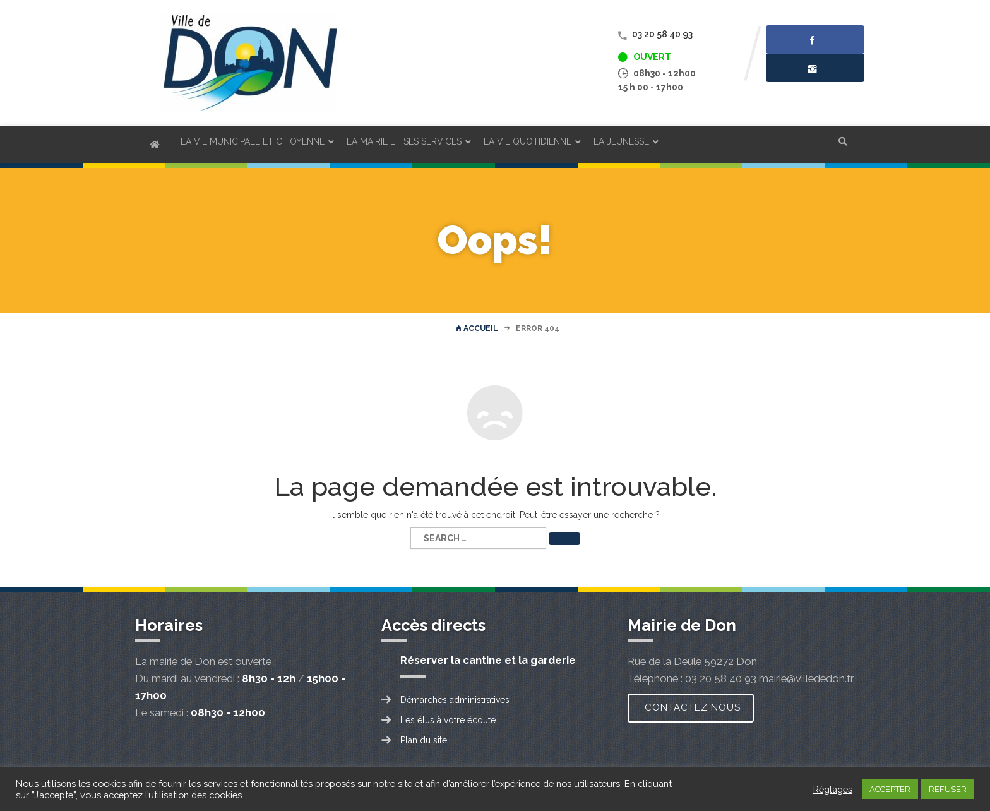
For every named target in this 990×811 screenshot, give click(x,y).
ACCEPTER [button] (889, 789)
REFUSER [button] (948, 789)
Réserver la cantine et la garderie (488, 660)
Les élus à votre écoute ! (450, 720)
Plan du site (423, 740)
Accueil (477, 328)
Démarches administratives (455, 700)
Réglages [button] (832, 789)
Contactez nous (693, 707)
